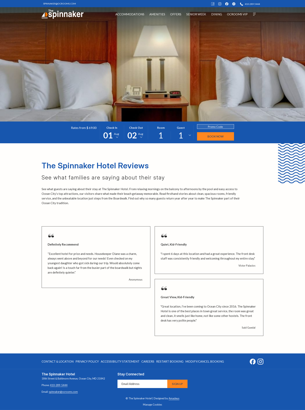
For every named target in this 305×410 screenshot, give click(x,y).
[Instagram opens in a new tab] (260, 360)
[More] (254, 14)
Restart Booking (169, 361)
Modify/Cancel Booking (204, 361)
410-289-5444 (58, 385)
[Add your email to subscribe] (142, 384)
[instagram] (233, 3)
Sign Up (177, 384)
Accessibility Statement (120, 361)
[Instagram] (219, 3)
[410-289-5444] (250, 4)
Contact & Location (58, 361)
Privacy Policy (87, 361)
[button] (112, 132)
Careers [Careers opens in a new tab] (147, 362)
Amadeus (174, 398)
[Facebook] (212, 3)
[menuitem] (130, 14)
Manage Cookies (152, 404)
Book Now (215, 136)
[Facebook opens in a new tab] (253, 360)
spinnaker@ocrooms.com (63, 391)
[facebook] (226, 3)
